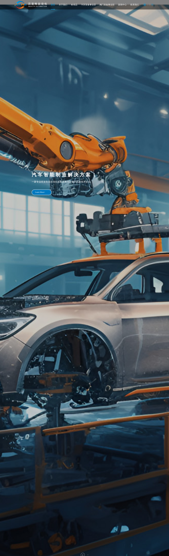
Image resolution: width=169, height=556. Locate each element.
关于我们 (63, 5)
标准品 (74, 5)
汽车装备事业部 (88, 5)
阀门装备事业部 (107, 5)
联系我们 (134, 5)
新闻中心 (122, 5)
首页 (53, 5)
